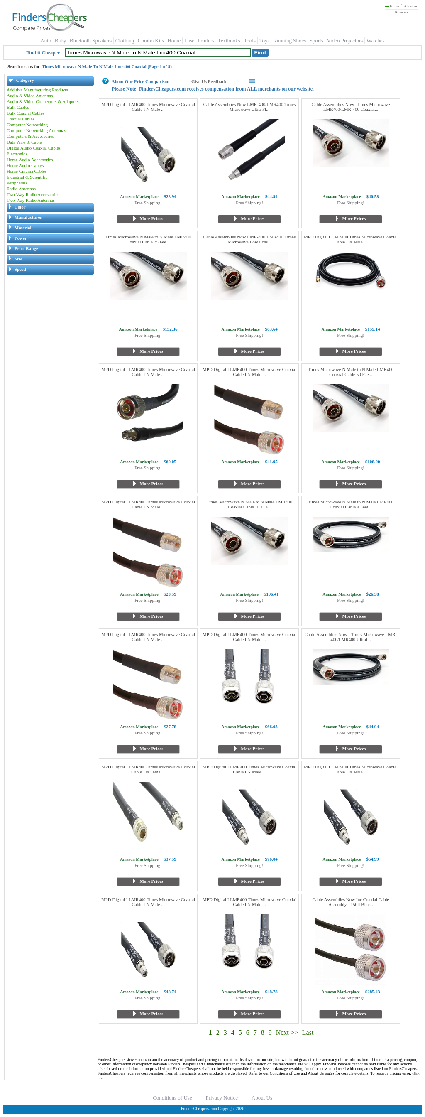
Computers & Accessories (30, 136)
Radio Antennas (21, 188)
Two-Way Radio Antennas (31, 200)
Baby (60, 40)
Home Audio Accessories (30, 159)
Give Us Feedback (209, 81)
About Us (262, 1098)
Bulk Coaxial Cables (25, 112)
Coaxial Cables (20, 118)
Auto (45, 40)
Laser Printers (199, 40)
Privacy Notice (221, 1098)
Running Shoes (289, 40)
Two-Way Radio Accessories (33, 194)
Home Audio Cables (25, 165)
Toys (264, 40)
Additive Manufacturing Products (37, 89)
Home (392, 6)
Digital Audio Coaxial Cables (34, 147)
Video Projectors (345, 40)
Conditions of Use (172, 1098)
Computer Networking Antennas (36, 130)
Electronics (17, 153)
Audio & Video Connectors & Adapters (43, 101)
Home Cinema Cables (27, 171)
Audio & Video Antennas (30, 95)
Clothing (124, 40)
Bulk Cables (18, 107)
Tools (250, 40)
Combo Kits (151, 40)
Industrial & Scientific (27, 176)
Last (308, 1032)
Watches (375, 40)
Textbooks (229, 40)
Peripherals (17, 182)
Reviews (401, 12)
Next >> (287, 1032)
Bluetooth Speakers (91, 40)
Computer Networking (27, 124)
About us (411, 6)
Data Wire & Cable (24, 142)
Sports (316, 40)
